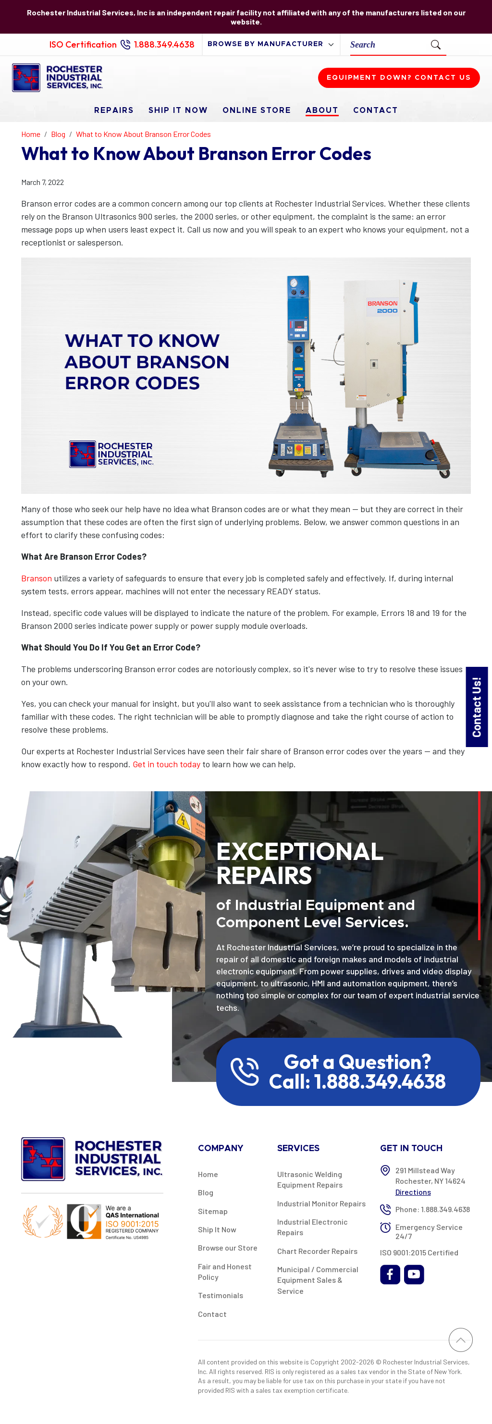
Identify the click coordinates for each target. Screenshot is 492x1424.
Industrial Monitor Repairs (321, 1203)
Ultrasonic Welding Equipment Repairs (310, 1179)
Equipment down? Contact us (399, 77)
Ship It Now (178, 110)
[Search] (388, 44)
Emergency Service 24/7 (429, 1231)
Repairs (114, 110)
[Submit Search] (435, 44)
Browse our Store (228, 1247)
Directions (413, 1191)
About (322, 110)
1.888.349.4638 (164, 44)
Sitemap (213, 1210)
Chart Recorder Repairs (317, 1250)
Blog (205, 1192)
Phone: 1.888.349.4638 (432, 1209)
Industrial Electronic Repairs (312, 1227)
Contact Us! (476, 706)
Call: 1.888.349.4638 (357, 1081)
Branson (36, 578)
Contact (375, 110)
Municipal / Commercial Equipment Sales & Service (317, 1279)
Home (208, 1173)
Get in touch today (166, 764)
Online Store (256, 110)
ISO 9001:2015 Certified (419, 1252)
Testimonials (220, 1295)
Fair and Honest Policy (225, 1271)
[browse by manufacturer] (271, 44)
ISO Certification (83, 44)
